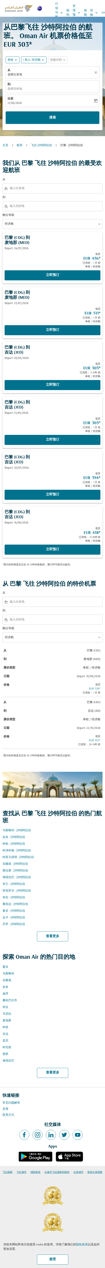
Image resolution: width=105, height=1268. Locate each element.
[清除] (96, 72)
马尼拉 (7, 1013)
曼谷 (5, 967)
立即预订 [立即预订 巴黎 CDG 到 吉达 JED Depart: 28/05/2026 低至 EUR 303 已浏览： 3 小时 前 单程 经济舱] (52, 385)
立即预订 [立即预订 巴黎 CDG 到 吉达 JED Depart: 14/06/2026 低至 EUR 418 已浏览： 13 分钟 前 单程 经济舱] (52, 549)
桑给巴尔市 (10, 1000)
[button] (34, 60)
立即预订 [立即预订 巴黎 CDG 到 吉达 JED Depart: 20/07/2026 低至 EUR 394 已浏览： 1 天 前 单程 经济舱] (52, 494)
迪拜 (5, 993)
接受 (52, 1259)
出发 (10, 98)
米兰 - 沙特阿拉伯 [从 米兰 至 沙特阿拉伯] (14, 884)
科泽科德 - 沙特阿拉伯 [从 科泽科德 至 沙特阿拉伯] (17, 850)
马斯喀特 (8, 973)
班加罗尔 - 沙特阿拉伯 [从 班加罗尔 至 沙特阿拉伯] (17, 890)
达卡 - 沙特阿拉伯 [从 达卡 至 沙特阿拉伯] (14, 917)
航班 (20, 145)
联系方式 (8, 1115)
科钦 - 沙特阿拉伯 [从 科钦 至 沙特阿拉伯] (14, 843)
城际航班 (35, 1172)
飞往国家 (8, 1172)
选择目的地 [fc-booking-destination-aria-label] (15, 88)
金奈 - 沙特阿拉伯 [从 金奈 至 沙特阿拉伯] (14, 837)
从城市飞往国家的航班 (57, 1172)
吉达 (5, 1034)
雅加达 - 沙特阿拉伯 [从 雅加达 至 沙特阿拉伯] (15, 904)
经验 (95, 12)
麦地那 (7, 1020)
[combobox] (55, 188)
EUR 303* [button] (18, 45)
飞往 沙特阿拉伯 (41, 145)
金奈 (5, 987)
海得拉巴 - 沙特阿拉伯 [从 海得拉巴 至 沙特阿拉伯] (17, 877)
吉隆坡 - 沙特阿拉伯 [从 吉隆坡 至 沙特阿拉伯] (15, 864)
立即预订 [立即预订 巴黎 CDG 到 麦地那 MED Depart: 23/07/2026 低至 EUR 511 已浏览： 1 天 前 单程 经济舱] (52, 330)
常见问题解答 (11, 1102)
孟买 (5, 1040)
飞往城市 (21, 1172)
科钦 (5, 1027)
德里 (5, 1054)
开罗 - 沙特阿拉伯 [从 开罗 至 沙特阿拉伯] (14, 924)
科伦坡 (7, 1047)
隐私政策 (82, 1244)
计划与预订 (60, 12)
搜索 (52, 117)
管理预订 (77, 12)
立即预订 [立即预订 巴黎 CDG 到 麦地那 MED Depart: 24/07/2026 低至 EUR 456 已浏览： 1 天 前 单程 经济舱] (52, 275)
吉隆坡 (7, 980)
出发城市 (78, 1172)
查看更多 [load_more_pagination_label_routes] (52, 936)
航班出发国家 (94, 1172)
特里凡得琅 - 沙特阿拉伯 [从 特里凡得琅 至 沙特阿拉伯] (18, 857)
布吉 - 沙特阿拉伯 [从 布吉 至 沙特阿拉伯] (14, 897)
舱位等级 (8, 215)
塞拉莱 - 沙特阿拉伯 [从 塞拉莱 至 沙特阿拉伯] (15, 870)
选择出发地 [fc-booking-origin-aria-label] (15, 74)
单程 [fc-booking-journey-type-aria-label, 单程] (10, 60)
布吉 (5, 1007)
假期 (85, 13)
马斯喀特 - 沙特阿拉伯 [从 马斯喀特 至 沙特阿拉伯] (17, 830)
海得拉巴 (8, 1060)
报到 (67, 13)
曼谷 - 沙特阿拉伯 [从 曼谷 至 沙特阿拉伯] (14, 910)
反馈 (5, 1109)
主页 (5, 145)
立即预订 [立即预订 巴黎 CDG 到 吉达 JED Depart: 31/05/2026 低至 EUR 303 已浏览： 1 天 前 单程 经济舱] (52, 439)
